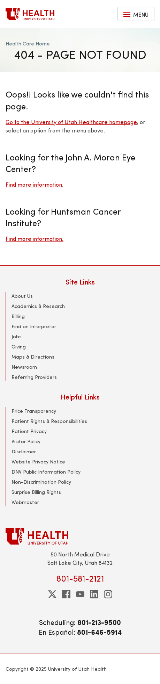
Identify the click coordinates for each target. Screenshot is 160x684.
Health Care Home (28, 43)
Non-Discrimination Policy (41, 481)
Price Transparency (34, 411)
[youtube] (80, 594)
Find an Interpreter (34, 326)
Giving (19, 346)
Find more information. (34, 184)
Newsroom (24, 366)
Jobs (17, 336)
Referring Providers (34, 377)
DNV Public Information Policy (46, 471)
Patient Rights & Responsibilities (49, 421)
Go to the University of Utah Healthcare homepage (71, 121)
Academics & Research (38, 306)
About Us (22, 296)
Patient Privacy (29, 431)
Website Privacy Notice (38, 461)
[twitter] (52, 594)
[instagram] (108, 594)
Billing (18, 316)
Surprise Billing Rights (36, 492)
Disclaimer (24, 451)
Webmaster (25, 502)
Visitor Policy (26, 441)
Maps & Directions (33, 356)
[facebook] (66, 594)
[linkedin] (94, 594)
